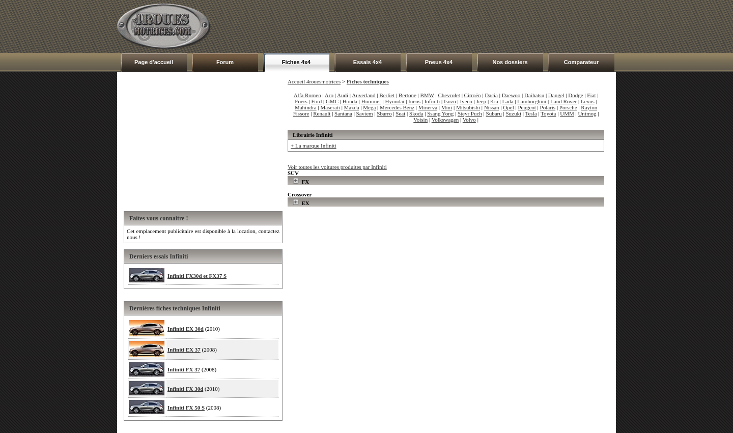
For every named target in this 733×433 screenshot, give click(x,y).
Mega (369, 107)
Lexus (588, 101)
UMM (567, 113)
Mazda (351, 107)
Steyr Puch (470, 113)
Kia (494, 101)
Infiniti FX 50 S (186, 408)
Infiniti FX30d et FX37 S (197, 276)
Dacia (491, 95)
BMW (427, 95)
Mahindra (306, 107)
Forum (225, 62)
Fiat (591, 95)
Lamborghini (531, 101)
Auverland (363, 95)
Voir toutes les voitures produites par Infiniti (337, 167)
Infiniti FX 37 (183, 369)
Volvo (469, 120)
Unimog (587, 113)
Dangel (556, 95)
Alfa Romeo (307, 95)
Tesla (531, 113)
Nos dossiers (509, 62)
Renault (321, 113)
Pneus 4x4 (439, 62)
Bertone (407, 95)
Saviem (364, 113)
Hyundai (395, 101)
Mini (446, 107)
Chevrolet (449, 95)
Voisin (420, 120)
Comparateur (581, 62)
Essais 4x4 (367, 62)
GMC (332, 101)
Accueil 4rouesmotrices (314, 81)
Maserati (330, 107)
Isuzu (450, 101)
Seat (400, 113)
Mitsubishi (468, 107)
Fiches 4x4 (296, 62)
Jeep (481, 101)
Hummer (371, 101)
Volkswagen (445, 120)
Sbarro (384, 113)
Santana (343, 113)
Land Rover (563, 101)
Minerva (427, 107)
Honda (350, 101)
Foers (301, 101)
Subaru (494, 113)
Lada (507, 101)
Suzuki (513, 113)
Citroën (472, 95)
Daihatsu (534, 95)
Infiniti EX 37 (184, 350)
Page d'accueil (153, 62)
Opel (508, 107)
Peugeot (526, 107)
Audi (342, 95)
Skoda (416, 113)
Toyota (548, 113)
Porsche (568, 107)
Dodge (575, 95)
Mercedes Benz (397, 107)
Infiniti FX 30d (185, 389)
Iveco (466, 101)
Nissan (491, 107)
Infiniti (432, 101)
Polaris (548, 107)
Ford (316, 101)
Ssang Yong (440, 113)
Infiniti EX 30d (185, 329)
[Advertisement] (430, 26)
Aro (329, 95)
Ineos (414, 101)
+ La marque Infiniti (313, 145)
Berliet (386, 95)
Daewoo (511, 95)
